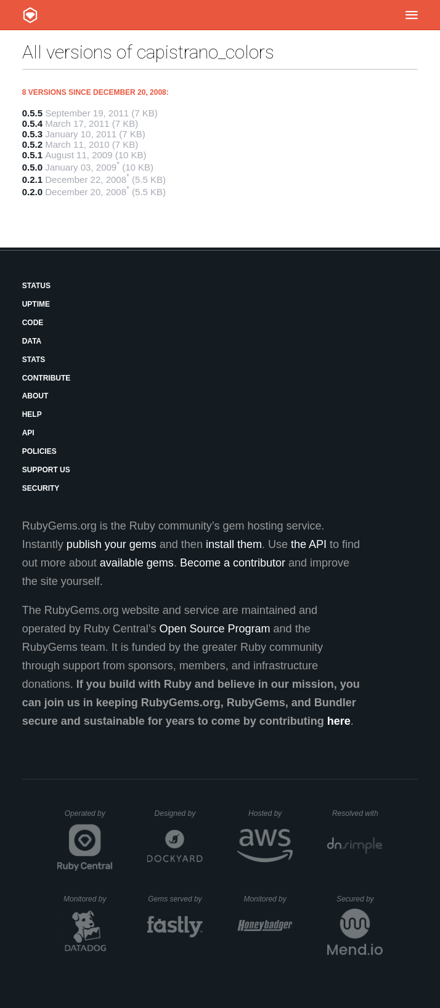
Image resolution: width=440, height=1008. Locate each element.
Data (32, 341)
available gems (137, 563)
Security (41, 488)
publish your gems (112, 544)
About (35, 396)
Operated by (89, 817)
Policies (39, 451)
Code (33, 322)
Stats (34, 359)
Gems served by (175, 899)
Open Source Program (215, 629)
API (28, 433)
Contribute (46, 378)
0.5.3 (32, 134)
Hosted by (270, 813)
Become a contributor (232, 563)
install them (234, 544)
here (339, 721)
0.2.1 (32, 179)
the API (309, 544)
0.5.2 (32, 144)
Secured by (359, 899)
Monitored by (88, 899)
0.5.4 (32, 123)
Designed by (179, 813)
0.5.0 (32, 167)
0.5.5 (32, 113)
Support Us (46, 470)
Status (36, 285)
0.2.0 (32, 192)
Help (32, 414)
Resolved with (357, 813)
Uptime (36, 304)
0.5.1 (32, 155)
